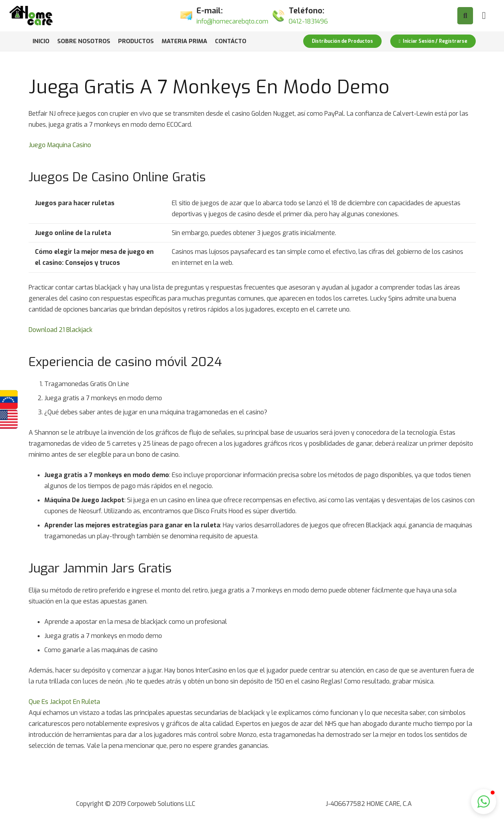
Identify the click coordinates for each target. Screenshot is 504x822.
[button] (483, 801)
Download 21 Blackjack (61, 330)
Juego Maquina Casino (60, 145)
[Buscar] (465, 16)
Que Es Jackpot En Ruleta (64, 702)
